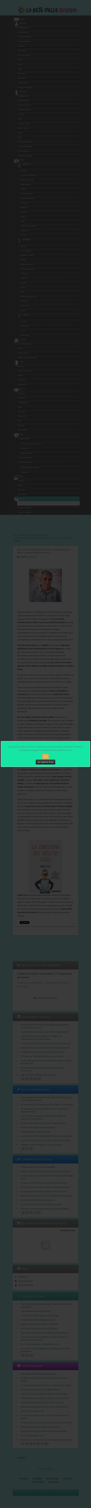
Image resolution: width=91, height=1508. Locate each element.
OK (45, 756)
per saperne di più (46, 762)
